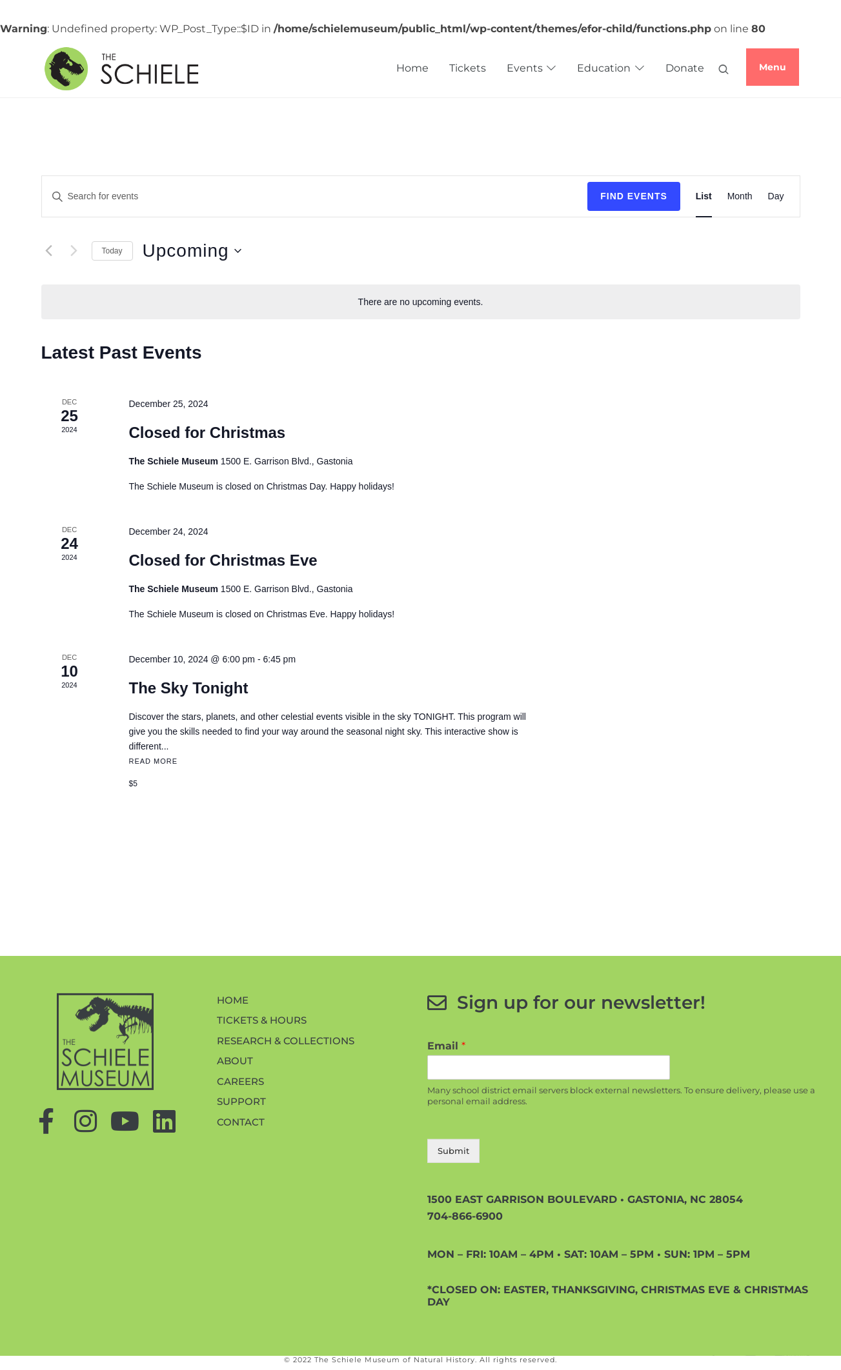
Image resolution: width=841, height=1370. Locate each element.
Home (232, 1109)
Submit (453, 1260)
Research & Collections (285, 1150)
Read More (152, 761)
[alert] (420, 302)
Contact (241, 1231)
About (235, 1170)
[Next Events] (74, 251)
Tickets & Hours (262, 1130)
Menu (772, 67)
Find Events (633, 196)
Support (241, 1211)
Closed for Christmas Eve (222, 560)
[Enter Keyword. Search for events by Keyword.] (145, 196)
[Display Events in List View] (704, 196)
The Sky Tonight (188, 688)
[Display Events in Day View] (776, 196)
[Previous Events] (49, 251)
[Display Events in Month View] (740, 196)
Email (446, 1155)
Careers (240, 1190)
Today (112, 250)
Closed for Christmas (206, 432)
